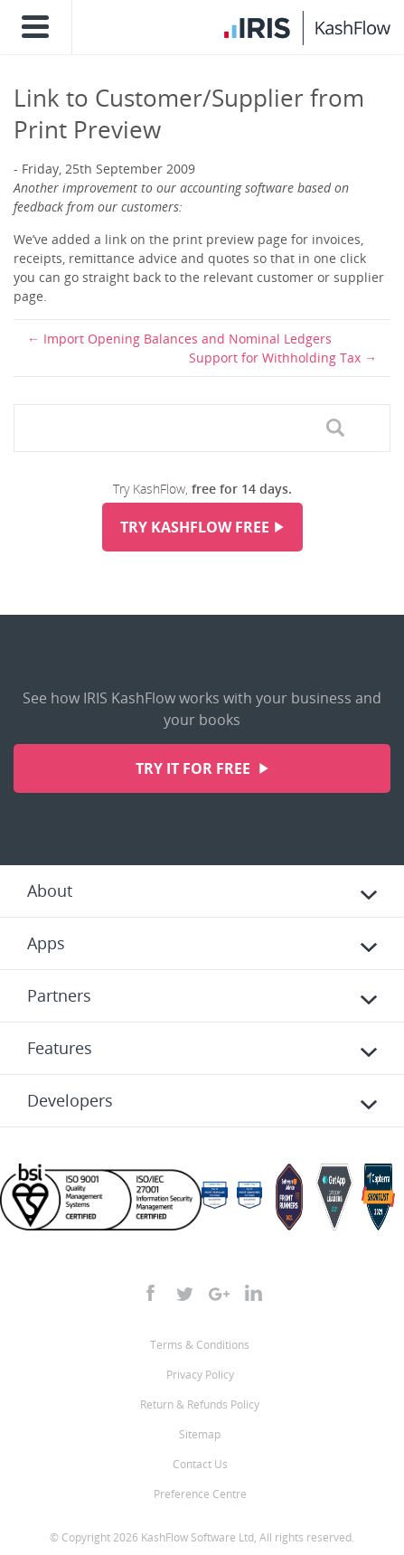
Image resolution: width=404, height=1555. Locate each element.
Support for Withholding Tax (275, 357)
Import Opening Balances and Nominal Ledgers (187, 338)
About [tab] (49, 890)
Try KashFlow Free (194, 527)
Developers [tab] (70, 1100)
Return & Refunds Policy (199, 1404)
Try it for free (195, 768)
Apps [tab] (46, 943)
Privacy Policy (200, 1374)
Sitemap (200, 1434)
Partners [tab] (59, 995)
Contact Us (200, 1464)
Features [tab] (59, 1048)
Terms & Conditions (199, 1344)
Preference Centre (200, 1494)
